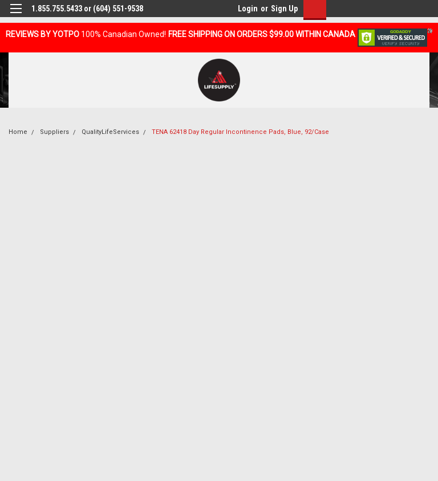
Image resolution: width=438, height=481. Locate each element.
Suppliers (54, 132)
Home (18, 132)
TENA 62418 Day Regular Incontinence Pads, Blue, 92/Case (240, 132)
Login (248, 8)
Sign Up (284, 8)
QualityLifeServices (110, 132)
